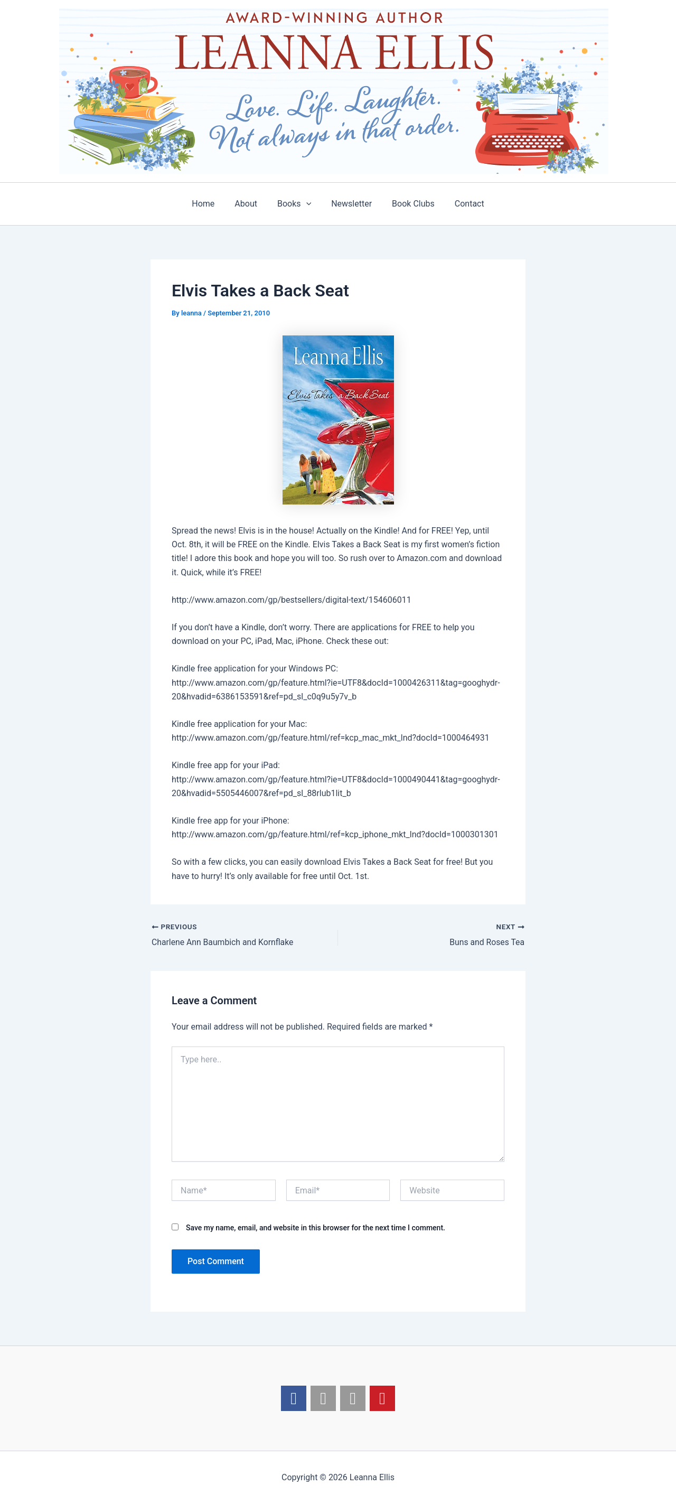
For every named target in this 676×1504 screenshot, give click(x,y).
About (250, 204)
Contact (461, 204)
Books (296, 204)
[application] (308, 204)
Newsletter (350, 204)
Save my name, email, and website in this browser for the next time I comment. (315, 1227)
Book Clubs (408, 204)
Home (211, 204)
